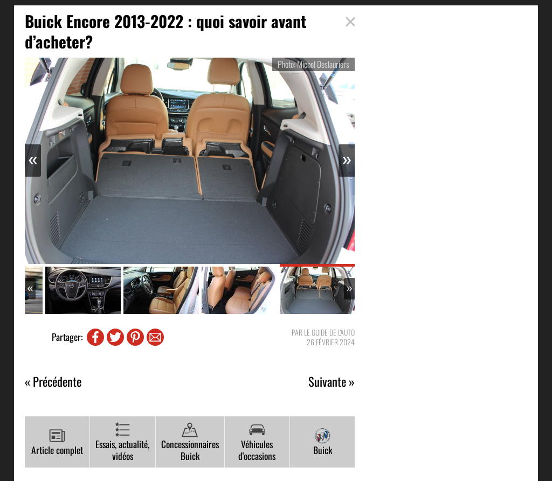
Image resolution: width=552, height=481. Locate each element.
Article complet (57, 442)
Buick (322, 442)
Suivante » (331, 381)
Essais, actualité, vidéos (122, 442)
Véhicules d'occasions (256, 442)
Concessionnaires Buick (190, 442)
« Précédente (53, 381)
